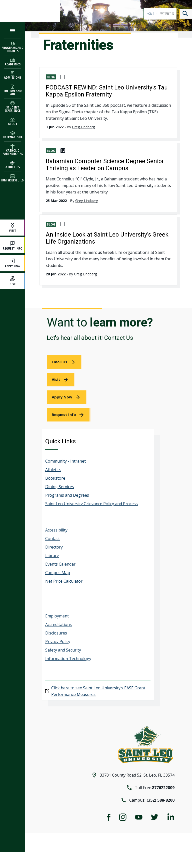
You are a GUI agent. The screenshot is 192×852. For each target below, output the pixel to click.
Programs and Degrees (67, 495)
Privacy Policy (57, 641)
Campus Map (57, 572)
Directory (54, 547)
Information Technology (68, 658)
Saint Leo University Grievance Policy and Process (91, 503)
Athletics (53, 469)
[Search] (185, 14)
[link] (64, 362)
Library (52, 555)
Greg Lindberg (83, 127)
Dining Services (59, 486)
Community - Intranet (65, 461)
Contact (52, 538)
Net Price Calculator (63, 581)
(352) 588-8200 (160, 800)
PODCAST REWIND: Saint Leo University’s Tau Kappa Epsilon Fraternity (107, 91)
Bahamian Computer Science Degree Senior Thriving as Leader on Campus (105, 165)
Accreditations (58, 624)
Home (150, 13)
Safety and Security (63, 650)
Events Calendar (60, 564)
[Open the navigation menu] (12, 30)
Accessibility (56, 530)
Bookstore (55, 478)
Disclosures (56, 633)
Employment (57, 616)
